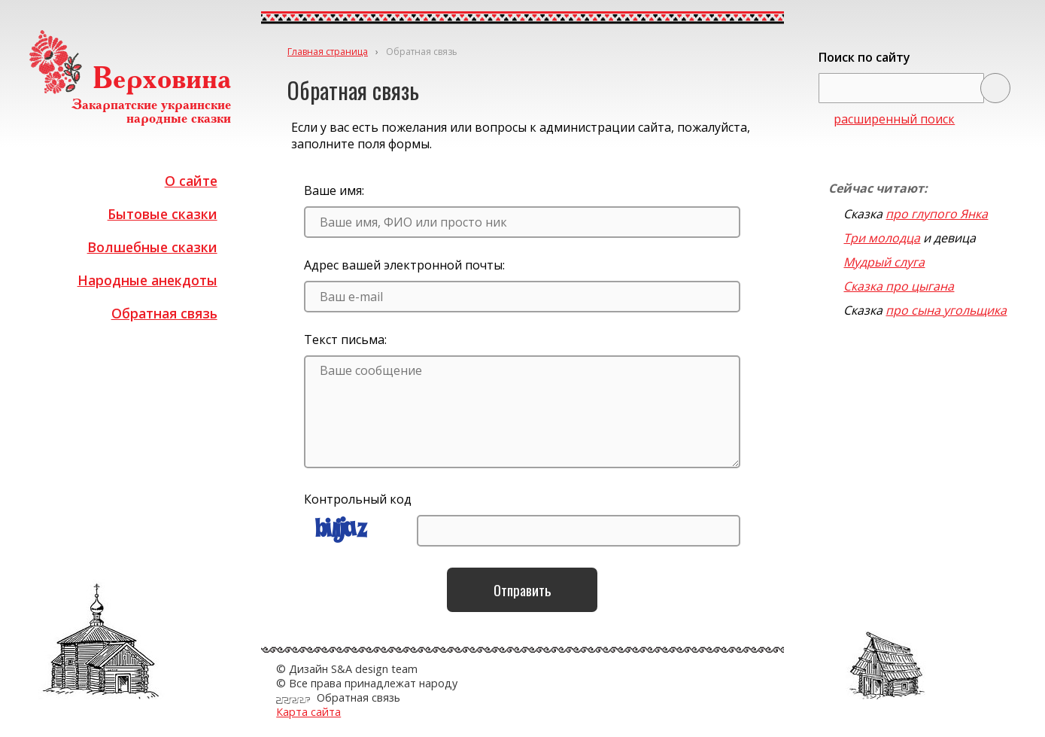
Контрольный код (358, 499)
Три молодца (881, 238)
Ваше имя (333, 190)
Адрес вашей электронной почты (403, 265)
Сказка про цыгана (898, 286)
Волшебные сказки (152, 247)
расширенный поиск (894, 119)
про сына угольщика (946, 310)
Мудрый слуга (884, 262)
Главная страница (327, 51)
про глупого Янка (937, 214)
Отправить (522, 590)
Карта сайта (308, 712)
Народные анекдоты (147, 280)
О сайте (191, 181)
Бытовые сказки (162, 214)
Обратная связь (164, 313)
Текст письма (344, 339)
